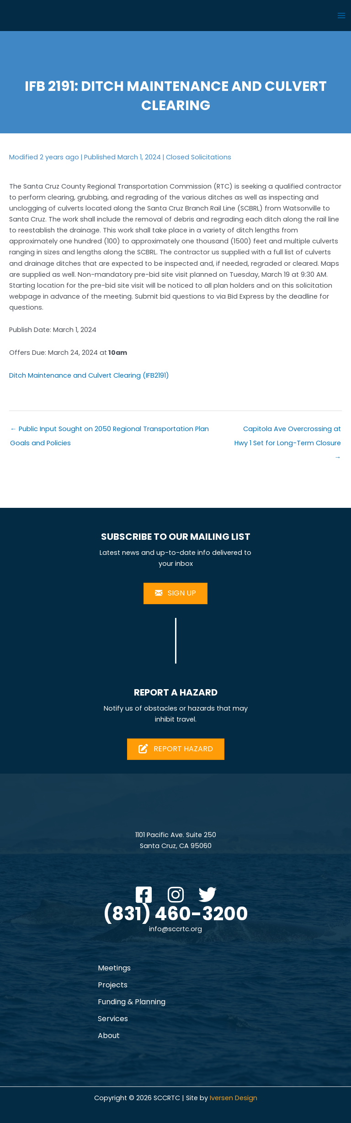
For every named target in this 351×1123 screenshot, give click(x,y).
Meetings (114, 968)
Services (113, 1018)
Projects (113, 985)
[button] (143, 894)
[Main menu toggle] (341, 15)
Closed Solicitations (198, 157)
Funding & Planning (131, 1001)
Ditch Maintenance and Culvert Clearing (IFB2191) (89, 375)
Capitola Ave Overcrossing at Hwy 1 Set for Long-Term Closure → (287, 431)
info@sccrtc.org (175, 928)
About (109, 1035)
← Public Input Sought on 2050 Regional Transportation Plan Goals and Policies (109, 431)
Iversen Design (233, 1097)
